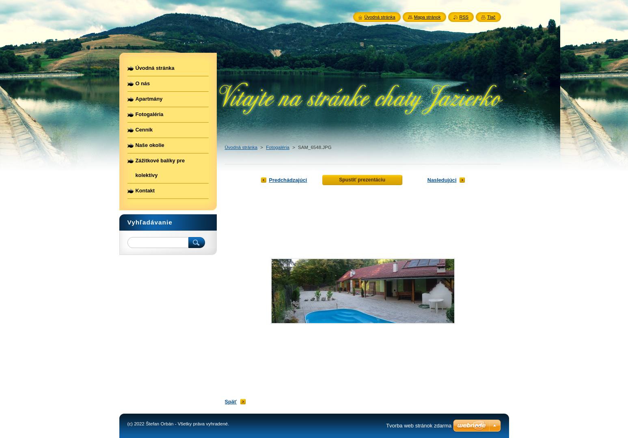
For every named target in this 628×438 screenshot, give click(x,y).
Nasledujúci (442, 180)
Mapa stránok (427, 17)
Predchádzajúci (288, 180)
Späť (231, 402)
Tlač (491, 17)
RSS (464, 17)
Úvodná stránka (241, 147)
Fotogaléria (277, 147)
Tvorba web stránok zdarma (418, 426)
